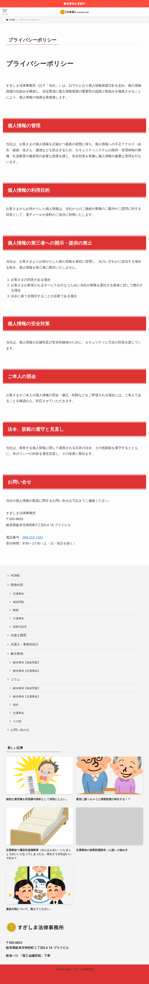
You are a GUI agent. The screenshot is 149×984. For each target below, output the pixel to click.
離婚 (15, 610)
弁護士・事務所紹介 (25, 644)
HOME (15, 575)
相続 (15, 704)
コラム (15, 679)
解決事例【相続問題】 (26, 662)
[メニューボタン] (4, 12)
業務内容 (17, 584)
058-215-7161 (33, 537)
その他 (17, 721)
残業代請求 (20, 626)
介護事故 (18, 618)
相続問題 (18, 601)
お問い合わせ (20, 729)
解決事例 (17, 653)
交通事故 (18, 593)
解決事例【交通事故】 (26, 670)
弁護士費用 (18, 635)
